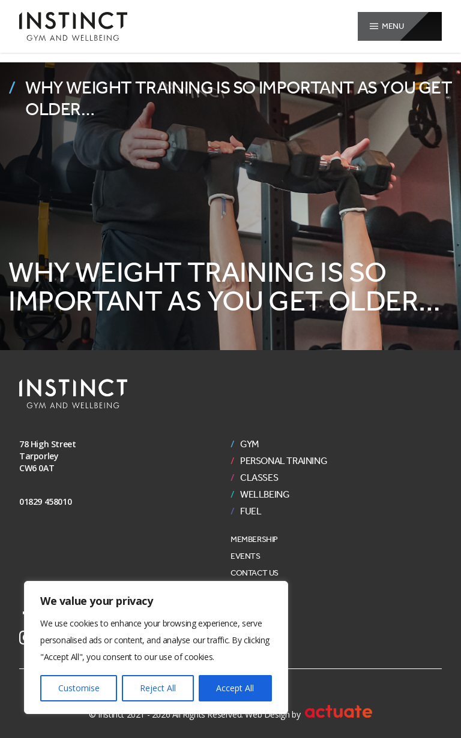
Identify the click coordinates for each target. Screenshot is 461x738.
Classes (259, 478)
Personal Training (283, 461)
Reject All (158, 688)
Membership (254, 539)
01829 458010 (45, 501)
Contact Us (254, 573)
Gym (249, 444)
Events (245, 556)
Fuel (250, 511)
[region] (156, 647)
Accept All (235, 688)
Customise (79, 688)
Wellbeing (264, 494)
